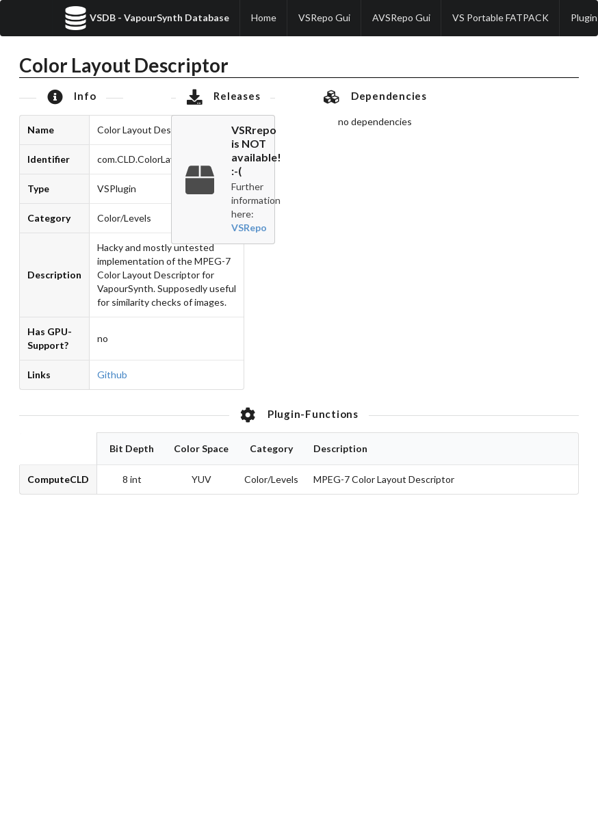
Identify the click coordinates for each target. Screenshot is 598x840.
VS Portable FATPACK (500, 17)
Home (263, 17)
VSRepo (249, 227)
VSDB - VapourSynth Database (146, 18)
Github (112, 374)
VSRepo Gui (324, 17)
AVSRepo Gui (401, 17)
